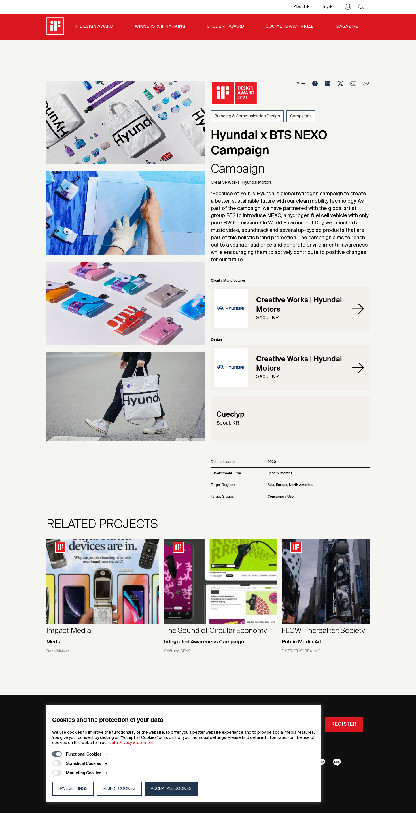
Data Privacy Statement (131, 743)
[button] (348, 7)
